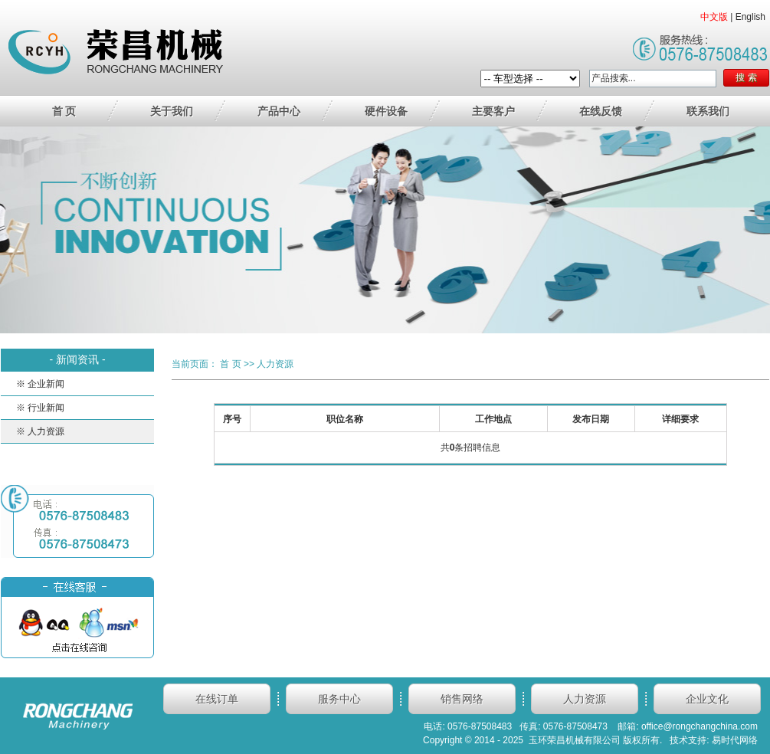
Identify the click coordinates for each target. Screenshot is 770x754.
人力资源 (275, 364)
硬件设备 (386, 111)
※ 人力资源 (40, 431)
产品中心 (278, 111)
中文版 (714, 16)
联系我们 (707, 111)
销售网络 (462, 699)
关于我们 (171, 111)
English (750, 16)
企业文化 (707, 699)
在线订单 (216, 699)
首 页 (64, 111)
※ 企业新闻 (40, 384)
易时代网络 (735, 740)
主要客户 (493, 111)
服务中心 (339, 699)
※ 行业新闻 (40, 407)
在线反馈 (600, 111)
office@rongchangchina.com (699, 726)
